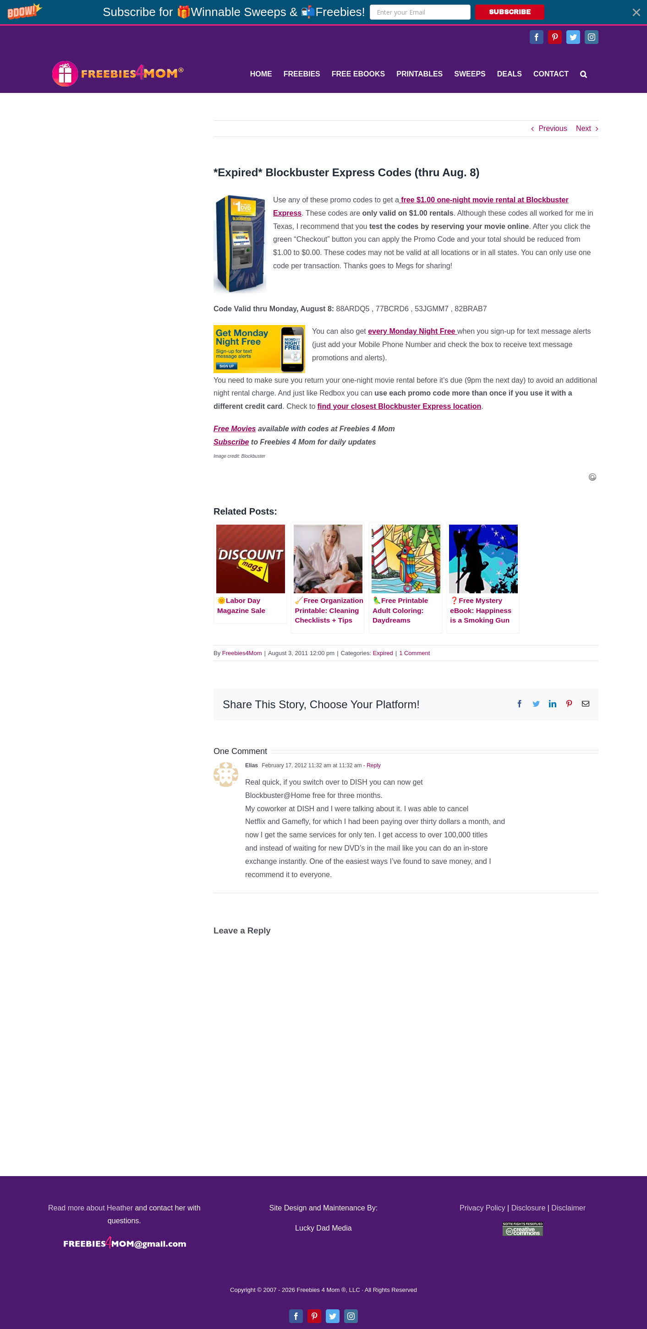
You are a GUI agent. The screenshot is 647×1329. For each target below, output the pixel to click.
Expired (383, 653)
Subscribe (231, 442)
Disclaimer (568, 1208)
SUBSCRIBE (510, 12)
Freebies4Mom (242, 653)
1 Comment (414, 653)
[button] (323, 12)
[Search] (583, 74)
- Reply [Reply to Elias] (371, 765)
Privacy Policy (482, 1208)
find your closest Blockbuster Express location (399, 406)
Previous (552, 128)
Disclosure (528, 1208)
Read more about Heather (90, 1208)
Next (583, 128)
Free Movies (235, 429)
